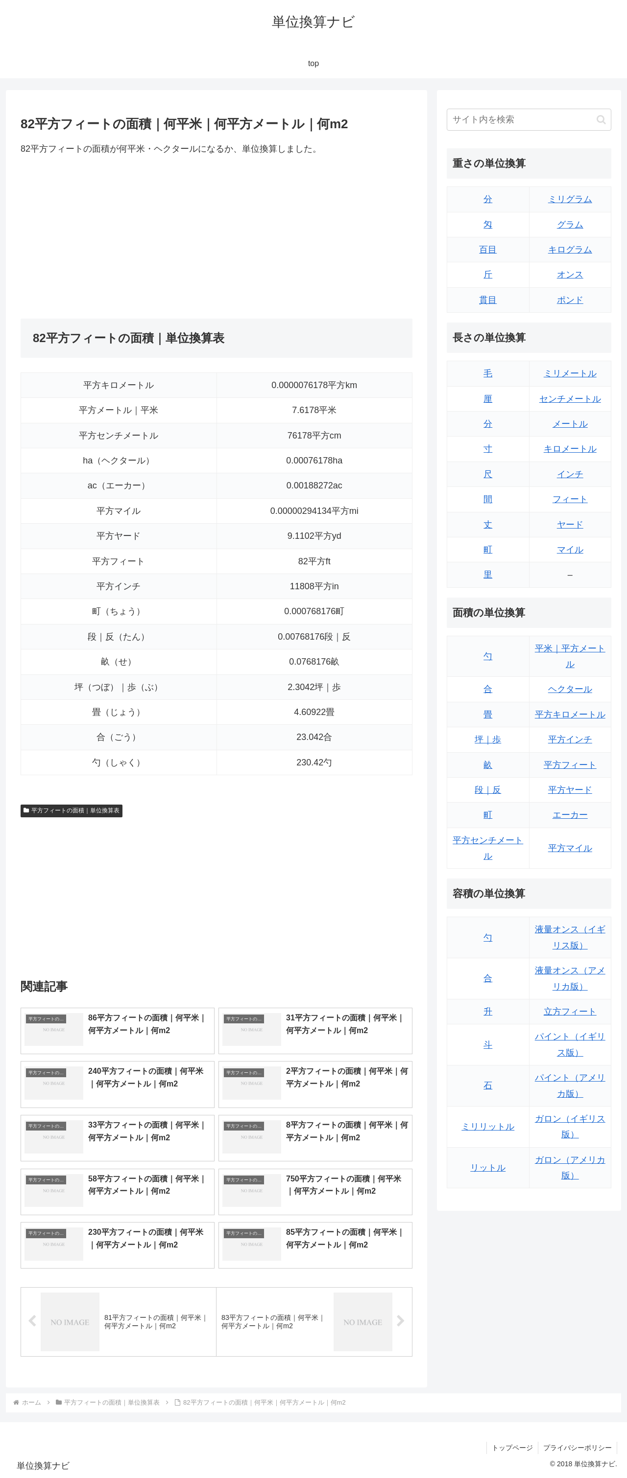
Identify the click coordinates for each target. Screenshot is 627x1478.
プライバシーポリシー (577, 1448)
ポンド (570, 300)
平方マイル (570, 848)
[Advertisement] (118, 237)
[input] (529, 120)
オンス (570, 274)
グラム (570, 225)
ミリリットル (487, 1127)
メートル (570, 424)
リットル (488, 1168)
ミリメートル (570, 373)
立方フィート (570, 1011)
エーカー (570, 815)
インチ (570, 474)
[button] (601, 119)
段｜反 (488, 790)
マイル (570, 549)
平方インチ (570, 739)
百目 (488, 249)
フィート (570, 499)
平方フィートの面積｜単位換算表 (72, 810)
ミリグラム (570, 199)
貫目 (488, 300)
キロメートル (570, 449)
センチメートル (570, 399)
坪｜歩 (488, 739)
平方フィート (570, 765)
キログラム (570, 249)
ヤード (570, 525)
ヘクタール (570, 689)
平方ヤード (570, 790)
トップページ (512, 1448)
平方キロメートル (570, 714)
